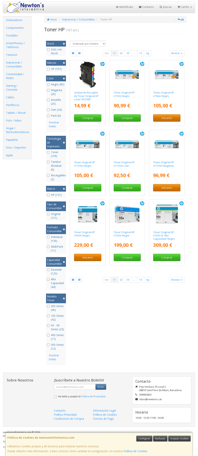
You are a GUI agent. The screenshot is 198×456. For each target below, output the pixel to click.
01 (114, 53)
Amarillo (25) (54, 101)
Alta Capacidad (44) (55, 283)
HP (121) (54, 195)
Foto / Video (13, 120)
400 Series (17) (55, 337)
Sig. (148, 53)
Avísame (166, 118)
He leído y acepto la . (82, 396)
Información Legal (104, 410)
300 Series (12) (55, 346)
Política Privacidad (65, 414)
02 (121, 53)
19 (140, 53)
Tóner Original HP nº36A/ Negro (163, 94)
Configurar (144, 438)
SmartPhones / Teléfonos (15, 45)
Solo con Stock (54, 51)
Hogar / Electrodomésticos (17, 130)
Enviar (100, 386)
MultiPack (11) (55, 248)
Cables (10, 97)
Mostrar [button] (177, 53)
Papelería (12, 140)
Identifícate (124, 7)
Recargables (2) (56, 177)
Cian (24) (54, 109)
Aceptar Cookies (179, 438)
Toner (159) (52, 154)
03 (128, 53)
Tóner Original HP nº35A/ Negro (124, 94)
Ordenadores (14, 20)
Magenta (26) (54, 92)
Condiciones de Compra (69, 418)
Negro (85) (55, 84)
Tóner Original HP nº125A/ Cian (124, 163)
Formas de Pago (103, 418)
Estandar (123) (54, 271)
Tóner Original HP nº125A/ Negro (84, 163)
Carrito (185, 7)
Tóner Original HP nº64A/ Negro (84, 233)
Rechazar (160, 438)
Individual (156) (54, 239)
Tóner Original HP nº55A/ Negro (124, 233)
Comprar (87, 118)
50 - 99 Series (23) (55, 327)
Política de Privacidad (93, 396)
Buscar (166, 7)
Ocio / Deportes (16, 147)
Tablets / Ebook (16, 113)
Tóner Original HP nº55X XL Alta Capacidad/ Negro (164, 235)
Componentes (15, 28)
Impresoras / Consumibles (14, 64)
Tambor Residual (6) (54, 165)
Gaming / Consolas (12, 87)
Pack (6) (54, 115)
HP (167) (54, 69)
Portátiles (12, 35)
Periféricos (12, 105)
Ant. (107, 53)
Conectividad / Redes (15, 76)
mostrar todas (54, 124)
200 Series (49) (55, 308)
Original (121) (53, 216)
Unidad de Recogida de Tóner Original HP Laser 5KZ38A (86, 96)
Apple (9, 155)
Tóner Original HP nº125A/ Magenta (163, 163)
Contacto (146, 7)
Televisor (11, 55)
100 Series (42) (55, 317)
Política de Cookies (135, 451)
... (134, 53)
